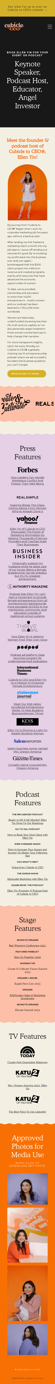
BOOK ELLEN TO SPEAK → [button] (26, 373)
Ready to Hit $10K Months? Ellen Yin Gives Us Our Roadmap (28, 821)
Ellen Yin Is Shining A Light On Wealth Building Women (28, 732)
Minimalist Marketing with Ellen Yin (27, 879)
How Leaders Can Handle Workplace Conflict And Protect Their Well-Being (27, 480)
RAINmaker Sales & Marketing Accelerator (27, 997)
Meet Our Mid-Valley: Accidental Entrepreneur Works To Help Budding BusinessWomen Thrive (27, 709)
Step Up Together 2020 (27, 957)
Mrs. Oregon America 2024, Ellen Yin (27, 1087)
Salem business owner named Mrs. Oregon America (27, 750)
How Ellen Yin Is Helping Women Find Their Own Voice (27, 638)
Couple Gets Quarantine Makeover (27, 1062)
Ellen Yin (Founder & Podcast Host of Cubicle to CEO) (27, 892)
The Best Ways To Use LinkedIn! (27, 1111)
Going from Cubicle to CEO (27, 867)
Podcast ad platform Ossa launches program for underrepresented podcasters (27, 658)
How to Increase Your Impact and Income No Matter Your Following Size (27, 852)
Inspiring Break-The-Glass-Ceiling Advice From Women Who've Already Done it (27, 508)
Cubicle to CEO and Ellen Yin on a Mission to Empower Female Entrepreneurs (27, 683)
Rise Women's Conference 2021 (27, 945)
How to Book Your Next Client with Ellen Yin (27, 836)
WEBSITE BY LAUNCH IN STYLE (27, 1378)
